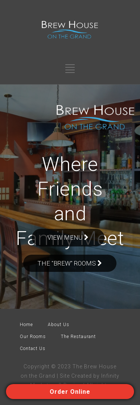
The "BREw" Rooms (69, 263)
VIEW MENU (68, 237)
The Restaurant (78, 336)
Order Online (70, 391)
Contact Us (33, 348)
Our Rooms (33, 336)
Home (26, 324)
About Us (58, 324)
